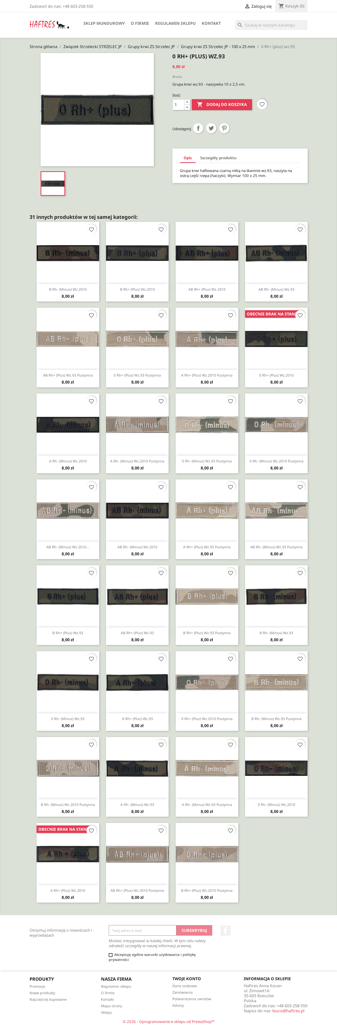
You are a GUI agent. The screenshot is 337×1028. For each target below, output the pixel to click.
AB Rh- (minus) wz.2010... (67, 547)
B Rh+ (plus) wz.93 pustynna (207, 632)
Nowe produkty (42, 992)
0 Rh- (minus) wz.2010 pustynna (276, 461)
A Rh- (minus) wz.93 (137, 804)
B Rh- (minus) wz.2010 (68, 289)
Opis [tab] (188, 157)
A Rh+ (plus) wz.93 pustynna (207, 547)
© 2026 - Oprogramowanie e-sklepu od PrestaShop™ (168, 1021)
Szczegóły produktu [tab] (218, 157)
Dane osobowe (184, 985)
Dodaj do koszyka (222, 104)
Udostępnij (198, 128)
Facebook (225, 931)
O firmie (140, 23)
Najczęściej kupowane (48, 999)
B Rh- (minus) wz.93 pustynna (276, 718)
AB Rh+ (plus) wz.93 (137, 632)
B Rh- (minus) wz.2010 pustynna (68, 804)
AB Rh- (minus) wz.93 (276, 289)
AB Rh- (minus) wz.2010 (137, 547)
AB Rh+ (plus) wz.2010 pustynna (137, 890)
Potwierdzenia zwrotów (191, 998)
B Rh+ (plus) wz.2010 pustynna (207, 890)
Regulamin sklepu (175, 23)
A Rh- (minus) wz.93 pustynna (207, 804)
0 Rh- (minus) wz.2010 (276, 804)
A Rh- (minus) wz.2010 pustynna (137, 461)
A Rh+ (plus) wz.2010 (67, 890)
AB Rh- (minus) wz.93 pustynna (276, 547)
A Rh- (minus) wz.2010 (68, 461)
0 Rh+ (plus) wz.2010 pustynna (207, 718)
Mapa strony (111, 1005)
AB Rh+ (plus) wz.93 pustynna (68, 375)
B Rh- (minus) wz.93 (276, 632)
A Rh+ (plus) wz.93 (137, 718)
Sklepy (106, 1012)
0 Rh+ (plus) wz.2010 (276, 375)
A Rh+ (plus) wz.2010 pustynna (207, 375)
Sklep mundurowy (104, 23)
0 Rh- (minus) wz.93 (67, 718)
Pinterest (224, 128)
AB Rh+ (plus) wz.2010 (207, 289)
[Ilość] (178, 104)
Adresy (178, 1005)
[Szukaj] (271, 25)
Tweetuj (211, 128)
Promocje (37, 986)
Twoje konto (186, 978)
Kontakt (211, 23)
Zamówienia (182, 992)
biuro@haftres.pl (288, 1010)
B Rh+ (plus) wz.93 (67, 632)
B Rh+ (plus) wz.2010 (137, 289)
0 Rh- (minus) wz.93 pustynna (207, 461)
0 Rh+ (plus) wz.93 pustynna (137, 375)
